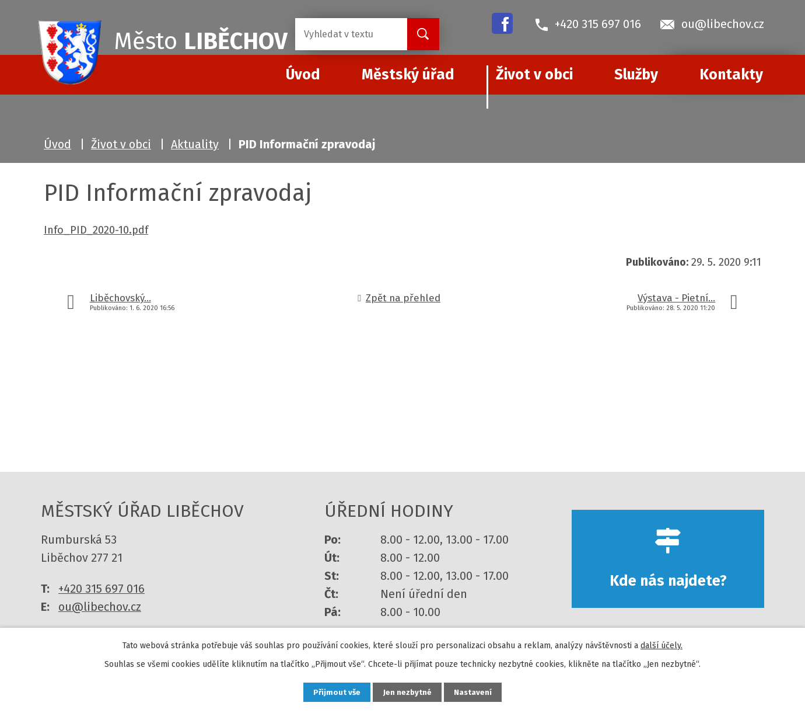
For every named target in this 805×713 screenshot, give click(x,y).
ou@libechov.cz (99, 607)
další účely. (661, 644)
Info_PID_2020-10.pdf (96, 230)
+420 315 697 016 (101, 589)
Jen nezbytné (407, 692)
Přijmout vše (331, 692)
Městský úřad (408, 75)
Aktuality (195, 144)
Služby (636, 75)
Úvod (57, 144)
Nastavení (478, 692)
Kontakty (731, 75)
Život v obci (534, 75)
